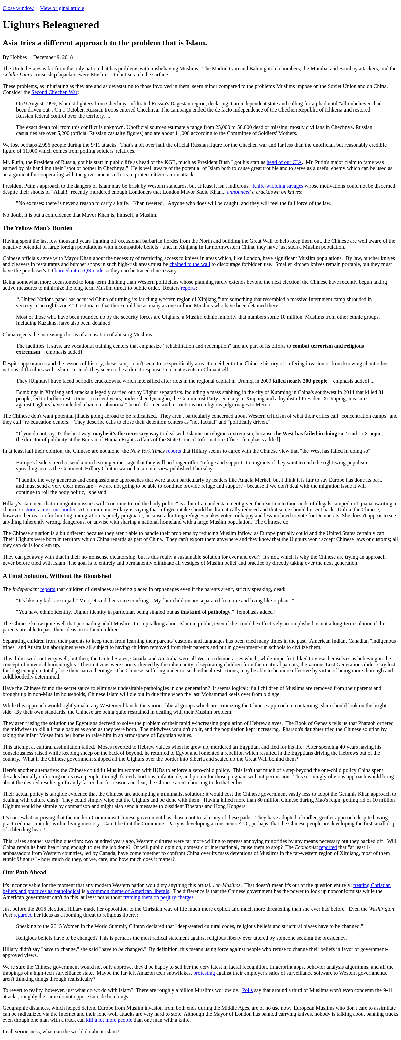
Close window (18, 8)
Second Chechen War (54, 92)
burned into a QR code (78, 270)
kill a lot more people (109, 1020)
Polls (247, 990)
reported (328, 847)
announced (239, 192)
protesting (204, 973)
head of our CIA (284, 162)
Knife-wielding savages (277, 186)
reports (188, 288)
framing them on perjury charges (158, 897)
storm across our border (50, 509)
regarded (22, 915)
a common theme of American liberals (128, 891)
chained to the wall (189, 264)
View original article (62, 8)
